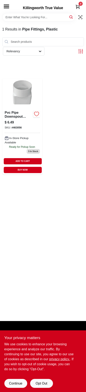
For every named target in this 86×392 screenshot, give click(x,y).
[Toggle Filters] (80, 51)
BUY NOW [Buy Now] (23, 170)
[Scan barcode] (80, 17)
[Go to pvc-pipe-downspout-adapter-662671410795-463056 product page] (22, 126)
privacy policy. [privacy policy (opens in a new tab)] (59, 359)
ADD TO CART (23, 161)
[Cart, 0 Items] (78, 7)
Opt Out (41, 383)
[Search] (71, 16)
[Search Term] (38, 17)
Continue (15, 383)
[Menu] (6, 6)
